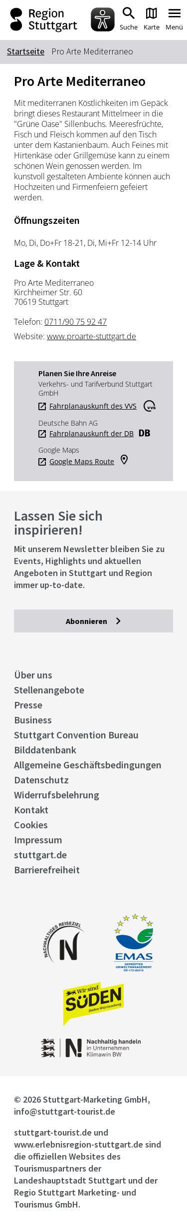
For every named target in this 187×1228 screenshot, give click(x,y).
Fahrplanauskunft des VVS (93, 406)
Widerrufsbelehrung (56, 794)
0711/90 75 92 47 (75, 321)
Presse (28, 704)
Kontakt (31, 809)
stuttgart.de (40, 854)
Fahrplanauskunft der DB (91, 433)
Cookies (31, 824)
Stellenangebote (49, 689)
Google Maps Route (81, 461)
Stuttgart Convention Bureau (76, 734)
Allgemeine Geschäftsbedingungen (88, 764)
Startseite (25, 51)
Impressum (38, 839)
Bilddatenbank (45, 749)
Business (33, 719)
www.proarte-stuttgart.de (91, 336)
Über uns (33, 674)
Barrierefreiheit (47, 869)
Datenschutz (41, 779)
